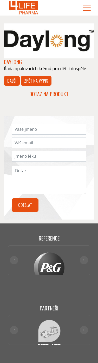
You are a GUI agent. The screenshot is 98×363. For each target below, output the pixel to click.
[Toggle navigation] (87, 8)
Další (11, 81)
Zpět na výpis (36, 81)
